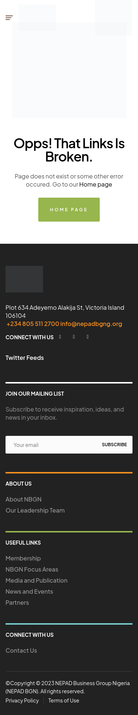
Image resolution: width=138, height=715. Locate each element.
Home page (95, 184)
